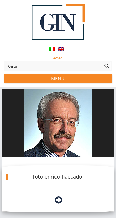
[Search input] (54, 66)
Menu (58, 79)
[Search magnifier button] (107, 66)
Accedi (58, 58)
